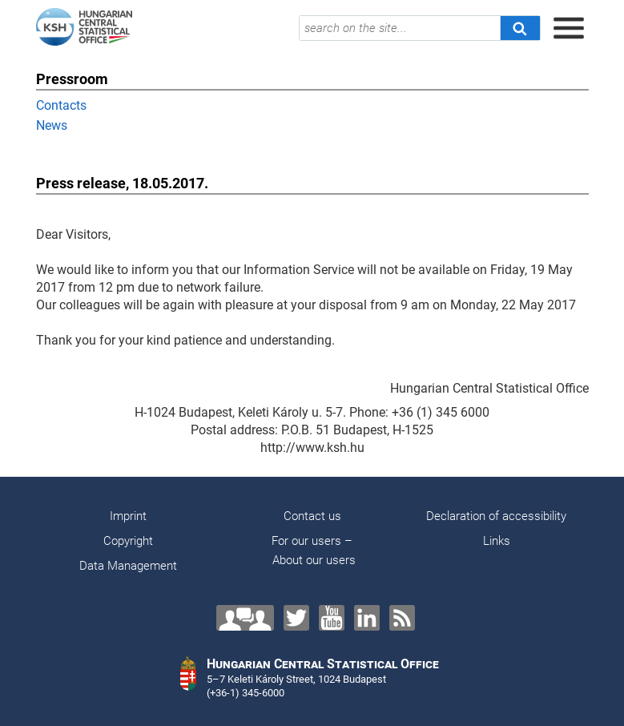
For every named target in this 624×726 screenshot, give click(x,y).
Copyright (128, 541)
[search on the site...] (400, 28)
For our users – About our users (312, 550)
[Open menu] (569, 28)
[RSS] (402, 618)
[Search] (520, 28)
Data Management (128, 566)
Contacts (61, 105)
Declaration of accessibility (496, 516)
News (51, 125)
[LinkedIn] (367, 618)
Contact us (312, 516)
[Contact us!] (245, 618)
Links (496, 541)
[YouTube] (331, 618)
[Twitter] (296, 618)
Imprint (128, 516)
